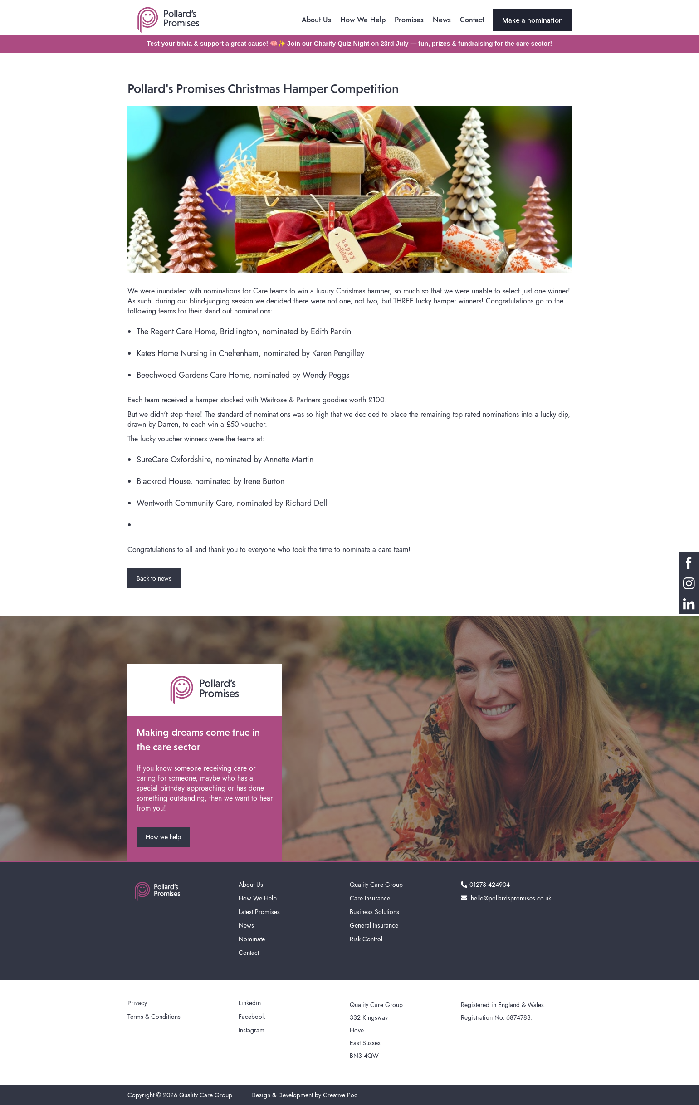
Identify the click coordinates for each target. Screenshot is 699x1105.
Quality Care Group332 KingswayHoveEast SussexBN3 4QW (376, 1030)
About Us (316, 20)
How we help (163, 836)
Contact (472, 20)
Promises (409, 20)
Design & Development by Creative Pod (304, 1095)
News (442, 20)
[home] (168, 20)
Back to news (154, 578)
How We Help (363, 20)
